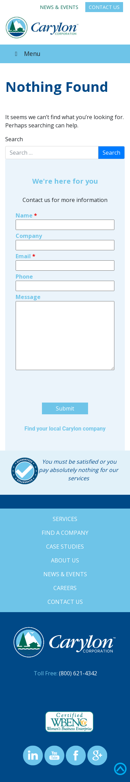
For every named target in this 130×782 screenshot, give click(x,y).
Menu (26, 53)
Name (26, 215)
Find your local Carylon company (64, 428)
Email (25, 256)
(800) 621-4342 (78, 673)
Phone (24, 276)
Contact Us (104, 7)
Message (28, 297)
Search (14, 139)
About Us (65, 560)
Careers (65, 588)
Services (65, 519)
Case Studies (65, 546)
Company (29, 236)
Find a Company (65, 533)
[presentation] (68, 400)
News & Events (59, 7)
